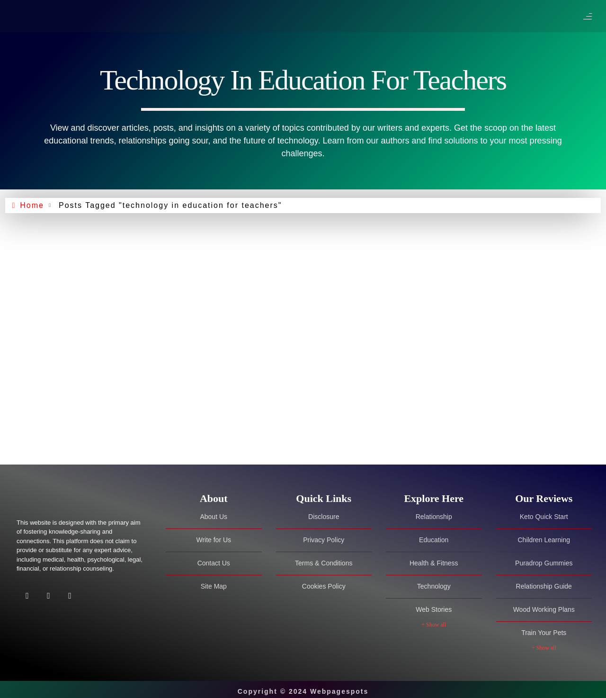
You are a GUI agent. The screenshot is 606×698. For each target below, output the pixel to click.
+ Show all (433, 621)
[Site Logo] (76, 499)
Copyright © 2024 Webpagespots (303, 687)
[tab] (214, 498)
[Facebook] (27, 597)
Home (31, 205)
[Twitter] (48, 597)
